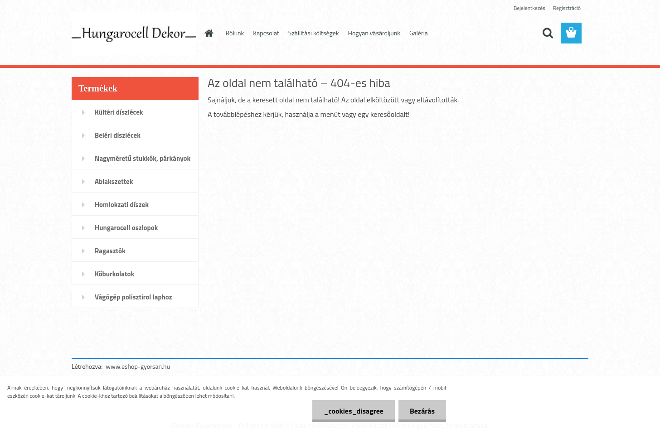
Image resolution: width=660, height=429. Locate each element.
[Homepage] (208, 33)
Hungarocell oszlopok (126, 227)
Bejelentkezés (529, 8)
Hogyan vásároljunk (374, 33)
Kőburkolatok (114, 274)
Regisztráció (567, 8)
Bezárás (422, 410)
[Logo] (134, 33)
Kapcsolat (266, 33)
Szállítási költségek (313, 33)
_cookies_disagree (353, 410)
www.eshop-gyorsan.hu (138, 366)
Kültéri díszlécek (119, 112)
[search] (547, 33)
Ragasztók (110, 251)
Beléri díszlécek (118, 135)
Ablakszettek (114, 181)
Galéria (418, 33)
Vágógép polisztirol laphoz (133, 297)
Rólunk (235, 33)
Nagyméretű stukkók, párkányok (142, 158)
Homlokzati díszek (122, 204)
